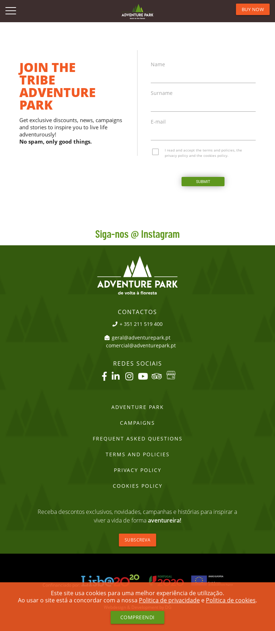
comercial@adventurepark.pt (141, 345)
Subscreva (138, 540)
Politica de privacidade (169, 600)
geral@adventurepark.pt (137, 337)
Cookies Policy (138, 485)
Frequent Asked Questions (138, 438)
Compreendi (137, 617)
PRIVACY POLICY (137, 470)
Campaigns (137, 422)
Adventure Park (137, 407)
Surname (162, 93)
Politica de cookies (231, 600)
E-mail (158, 121)
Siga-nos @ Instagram (137, 234)
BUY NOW (253, 9)
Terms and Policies (138, 454)
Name (158, 64)
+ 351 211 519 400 (137, 324)
